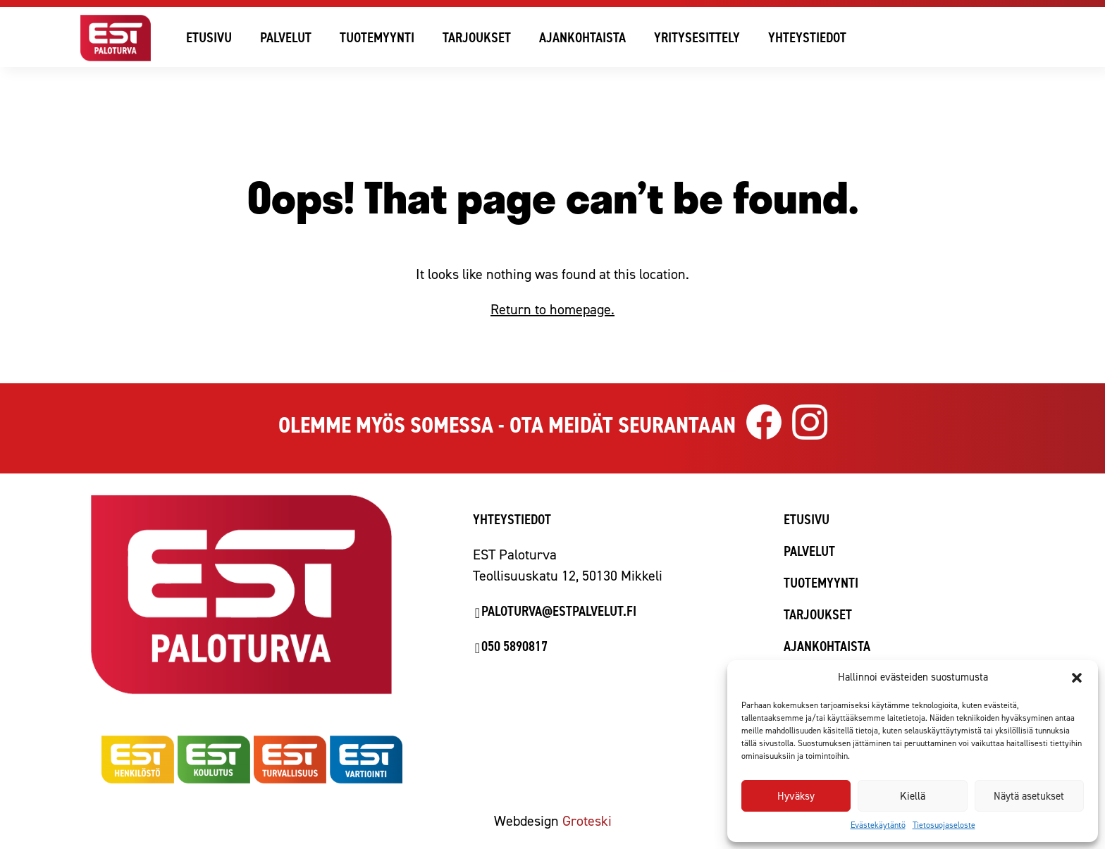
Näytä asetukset (1029, 796)
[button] (1077, 678)
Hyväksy (796, 796)
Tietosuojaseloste (944, 825)
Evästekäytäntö (878, 825)
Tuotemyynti (377, 37)
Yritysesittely (697, 37)
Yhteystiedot (807, 37)
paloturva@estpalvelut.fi (558, 611)
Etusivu (209, 37)
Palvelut (285, 37)
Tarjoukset (477, 37)
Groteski (587, 821)
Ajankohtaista (582, 37)
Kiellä (912, 796)
